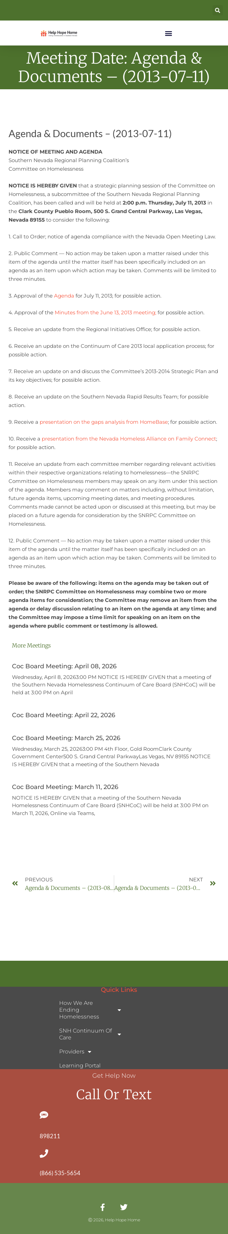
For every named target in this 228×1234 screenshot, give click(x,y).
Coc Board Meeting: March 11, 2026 (65, 787)
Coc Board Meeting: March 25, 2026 (66, 738)
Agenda (64, 295)
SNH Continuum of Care (90, 1034)
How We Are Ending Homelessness (90, 1010)
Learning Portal (79, 1065)
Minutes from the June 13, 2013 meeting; (106, 312)
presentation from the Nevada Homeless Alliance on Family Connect (129, 438)
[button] (218, 10)
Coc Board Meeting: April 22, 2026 (63, 715)
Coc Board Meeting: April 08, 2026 (64, 666)
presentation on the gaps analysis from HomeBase (104, 422)
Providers (75, 1051)
